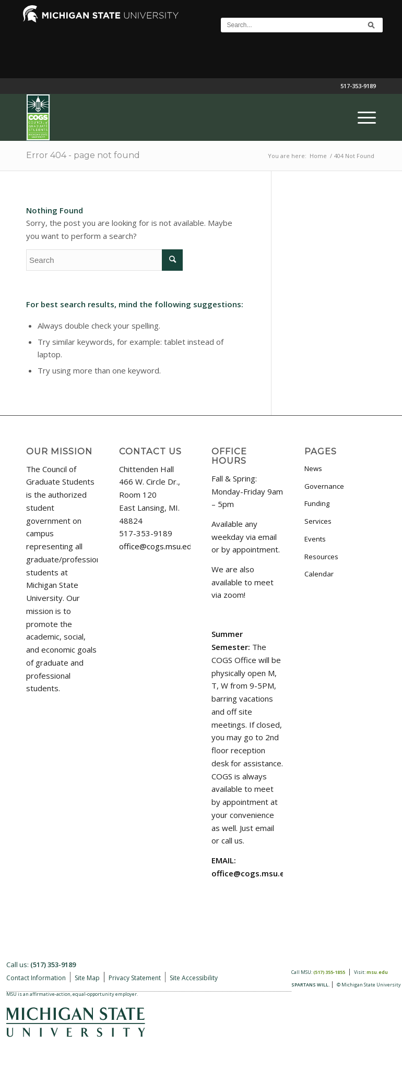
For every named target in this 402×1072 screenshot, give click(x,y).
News (313, 468)
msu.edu (377, 972)
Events (315, 539)
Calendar (319, 574)
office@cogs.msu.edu (157, 546)
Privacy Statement (135, 977)
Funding (316, 503)
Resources (321, 556)
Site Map (87, 977)
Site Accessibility (194, 977)
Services (318, 521)
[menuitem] (361, 117)
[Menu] (361, 117)
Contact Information (36, 977)
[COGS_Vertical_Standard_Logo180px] (38, 117)
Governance (324, 486)
